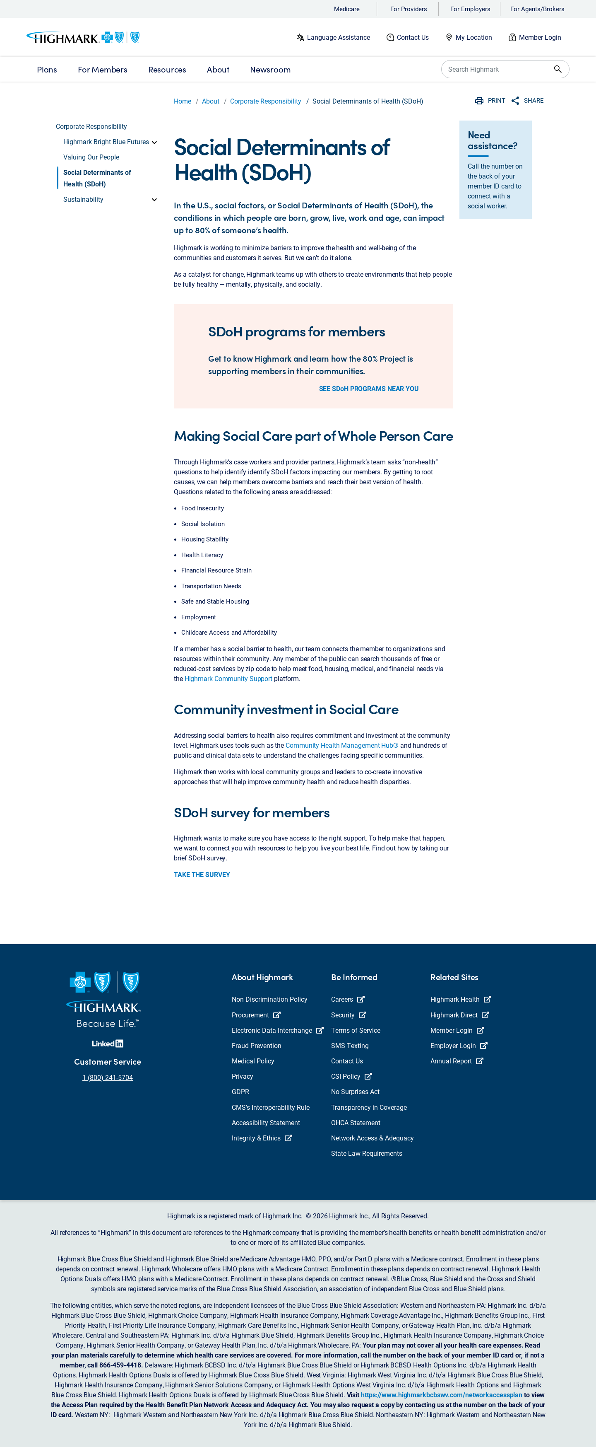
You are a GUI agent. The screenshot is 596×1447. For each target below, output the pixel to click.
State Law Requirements (366, 1153)
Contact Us (413, 37)
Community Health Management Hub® (342, 745)
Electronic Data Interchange (278, 1030)
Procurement (256, 1014)
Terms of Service (355, 1030)
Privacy (242, 1076)
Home (182, 101)
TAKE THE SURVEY (202, 874)
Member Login (540, 37)
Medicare (347, 9)
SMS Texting (350, 1045)
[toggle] (154, 141)
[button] (111, 141)
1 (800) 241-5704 (107, 1077)
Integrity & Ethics (262, 1137)
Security (348, 1014)
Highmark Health (460, 999)
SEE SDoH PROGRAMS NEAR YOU (369, 388)
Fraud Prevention (256, 1045)
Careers (348, 999)
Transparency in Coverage (369, 1107)
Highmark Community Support (228, 678)
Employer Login (459, 1045)
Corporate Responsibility (265, 101)
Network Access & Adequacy (372, 1137)
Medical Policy (253, 1060)
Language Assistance (338, 37)
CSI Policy (351, 1076)
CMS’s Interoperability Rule (271, 1107)
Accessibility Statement (266, 1122)
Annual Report (456, 1060)
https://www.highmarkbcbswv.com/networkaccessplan (441, 1394)
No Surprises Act (355, 1091)
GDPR (240, 1091)
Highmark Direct (459, 1014)
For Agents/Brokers (537, 9)
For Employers (470, 9)
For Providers (408, 9)
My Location (474, 37)
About (210, 101)
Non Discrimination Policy (270, 999)
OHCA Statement (355, 1122)
